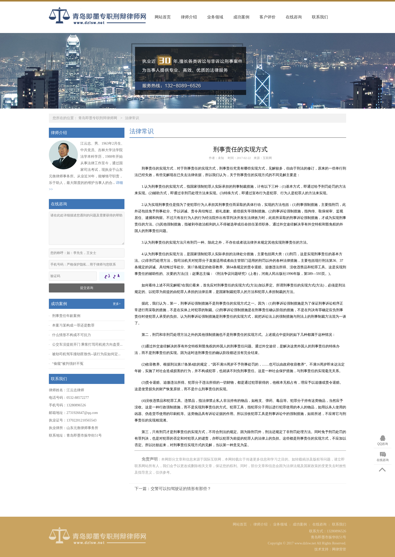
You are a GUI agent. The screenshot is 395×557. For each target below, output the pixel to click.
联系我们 (320, 17)
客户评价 (267, 17)
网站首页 (163, 17)
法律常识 (132, 118)
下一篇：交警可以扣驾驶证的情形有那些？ (173, 488)
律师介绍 (189, 17)
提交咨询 (86, 288)
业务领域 (215, 17)
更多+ (117, 304)
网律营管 (339, 549)
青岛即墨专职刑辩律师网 (97, 118)
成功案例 (241, 17)
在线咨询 (294, 17)
